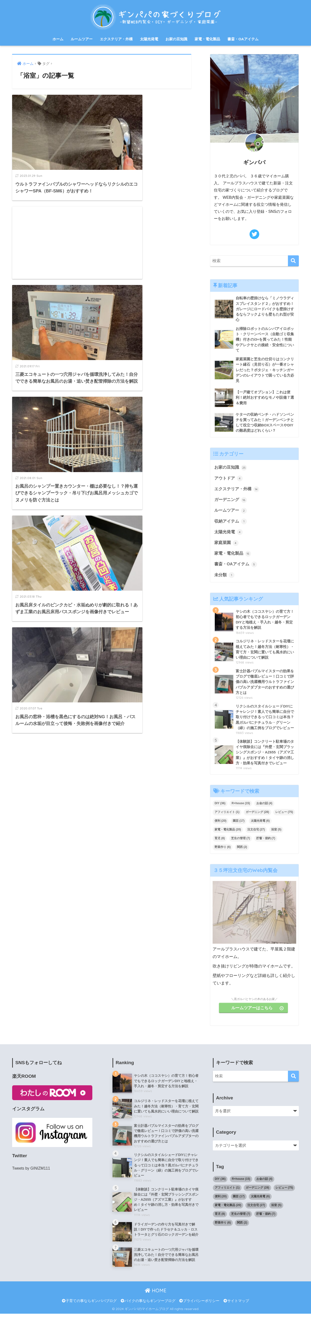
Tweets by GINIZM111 (31, 1173)
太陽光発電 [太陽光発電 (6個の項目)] (260, 826)
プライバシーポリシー (199, 1307)
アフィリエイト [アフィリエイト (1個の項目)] (227, 817)
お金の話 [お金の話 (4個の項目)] (264, 808)
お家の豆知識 (176, 39)
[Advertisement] (148, 131)
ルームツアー (82, 39)
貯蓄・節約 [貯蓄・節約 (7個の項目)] (265, 843)
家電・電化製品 (207, 39)
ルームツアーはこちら (258, 1012)
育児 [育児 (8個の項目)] (220, 843)
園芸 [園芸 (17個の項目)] (239, 826)
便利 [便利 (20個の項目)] (220, 826)
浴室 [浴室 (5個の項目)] (276, 834)
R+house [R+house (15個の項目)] (241, 808)
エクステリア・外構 (116, 39)
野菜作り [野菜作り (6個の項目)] (223, 852)
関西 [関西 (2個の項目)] (242, 852)
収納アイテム (230, 523)
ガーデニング (230, 502)
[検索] (293, 260)
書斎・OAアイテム (243, 39)
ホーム (57, 39)
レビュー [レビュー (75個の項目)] (284, 817)
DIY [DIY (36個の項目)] (220, 808)
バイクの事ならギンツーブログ (148, 1307)
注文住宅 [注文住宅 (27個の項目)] (256, 834)
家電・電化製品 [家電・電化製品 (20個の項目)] (228, 834)
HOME (155, 1297)
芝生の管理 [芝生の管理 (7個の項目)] (240, 843)
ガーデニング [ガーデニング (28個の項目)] (257, 817)
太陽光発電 (149, 39)
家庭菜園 (226, 545)
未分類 (224, 578)
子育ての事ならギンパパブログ (89, 1307)
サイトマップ (236, 1307)
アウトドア (228, 480)
